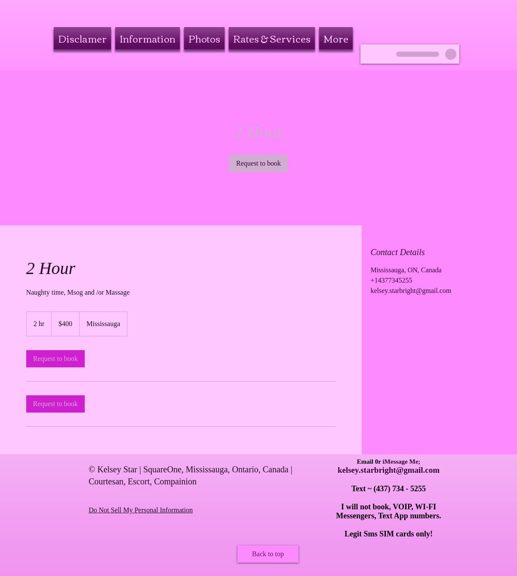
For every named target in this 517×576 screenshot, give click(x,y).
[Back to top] (268, 554)
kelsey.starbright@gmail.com (389, 469)
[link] (258, 163)
